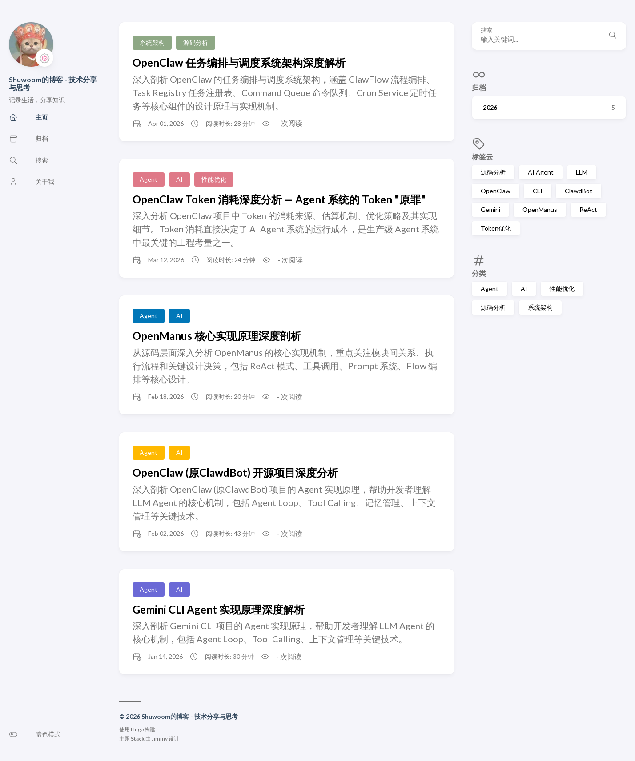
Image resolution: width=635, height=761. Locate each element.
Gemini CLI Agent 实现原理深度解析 (219, 609)
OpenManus (539, 209)
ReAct (588, 209)
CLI (538, 191)
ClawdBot (578, 191)
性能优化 (562, 288)
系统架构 (540, 307)
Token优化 (496, 228)
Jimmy (160, 738)
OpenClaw (495, 191)
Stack (138, 738)
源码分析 (493, 172)
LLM (581, 172)
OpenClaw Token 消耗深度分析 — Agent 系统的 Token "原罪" (279, 199)
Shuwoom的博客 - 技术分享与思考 (53, 83)
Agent (489, 288)
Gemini (490, 209)
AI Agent (541, 172)
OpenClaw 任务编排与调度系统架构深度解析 (239, 62)
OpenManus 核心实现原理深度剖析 (217, 335)
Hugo (137, 729)
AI (524, 288)
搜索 (486, 30)
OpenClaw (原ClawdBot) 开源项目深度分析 (235, 472)
